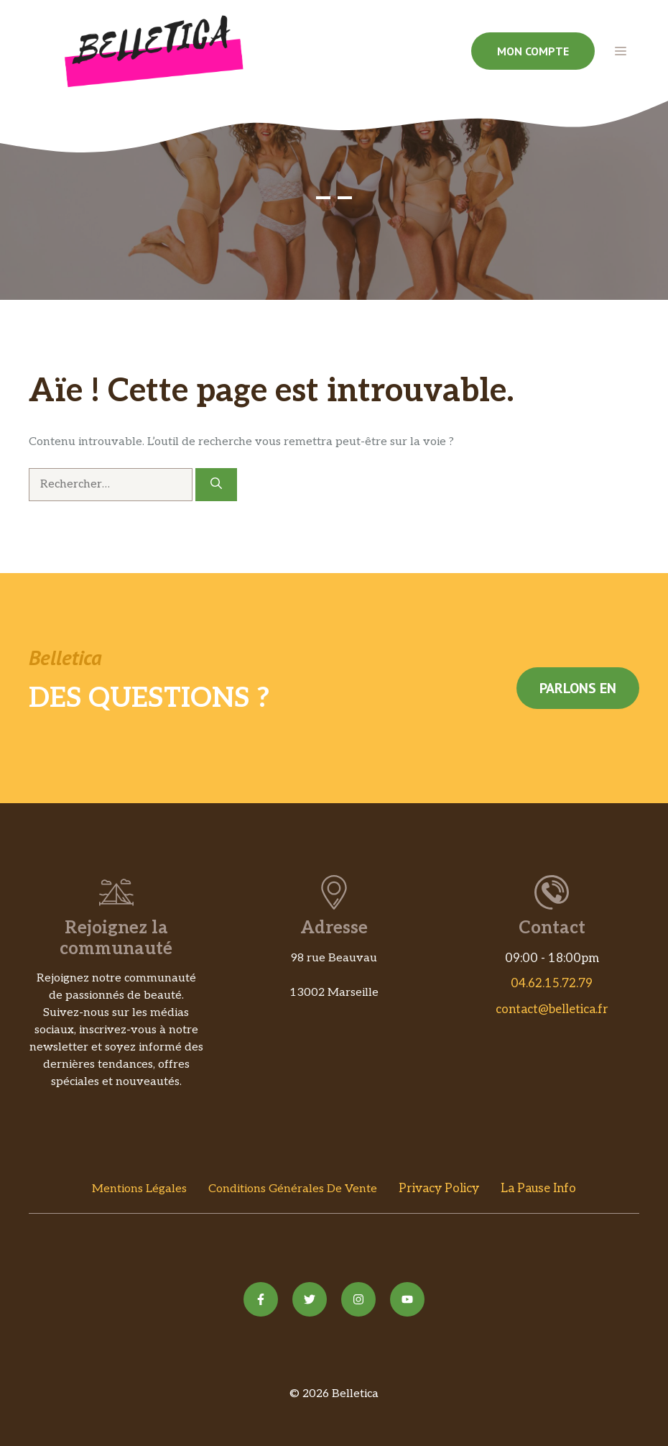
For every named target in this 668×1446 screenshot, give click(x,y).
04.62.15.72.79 (552, 983)
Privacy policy (439, 1188)
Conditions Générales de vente (292, 1189)
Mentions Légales (139, 1189)
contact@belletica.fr (552, 1009)
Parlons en (577, 688)
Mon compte (533, 51)
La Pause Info (538, 1188)
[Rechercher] (216, 484)
